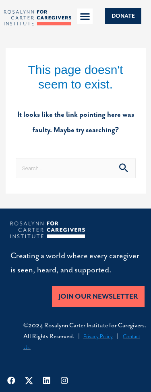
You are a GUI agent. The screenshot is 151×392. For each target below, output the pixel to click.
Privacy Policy (98, 336)
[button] (85, 16)
